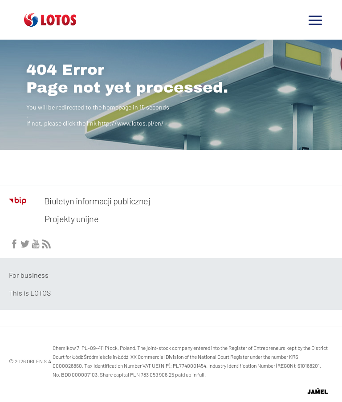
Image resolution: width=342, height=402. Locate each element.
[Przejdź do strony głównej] (50, 23)
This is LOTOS (30, 292)
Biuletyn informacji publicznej (79, 200)
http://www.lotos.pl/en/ (131, 123)
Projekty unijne (71, 218)
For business (29, 275)
